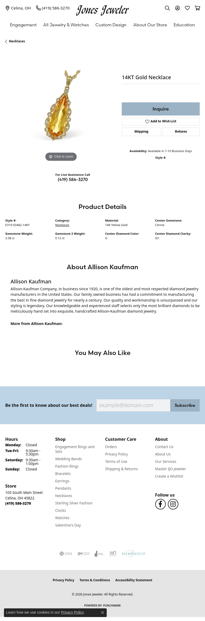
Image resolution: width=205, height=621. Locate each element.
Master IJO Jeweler (170, 468)
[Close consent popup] (102, 612)
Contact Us (164, 446)
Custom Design (110, 24)
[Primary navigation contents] (102, 24)
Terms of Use (116, 461)
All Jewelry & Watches (66, 24)
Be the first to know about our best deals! (48, 405)
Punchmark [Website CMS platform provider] (112, 605)
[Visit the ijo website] (83, 554)
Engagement (23, 24)
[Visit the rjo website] (113, 554)
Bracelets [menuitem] (63, 473)
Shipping (141, 131)
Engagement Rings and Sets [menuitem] (75, 449)
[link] (18, 8)
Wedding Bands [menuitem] (68, 458)
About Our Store (150, 24)
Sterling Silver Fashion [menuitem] (74, 502)
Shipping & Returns (121, 468)
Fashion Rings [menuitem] (67, 466)
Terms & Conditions (95, 580)
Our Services (166, 461)
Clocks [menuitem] (60, 510)
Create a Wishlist (169, 476)
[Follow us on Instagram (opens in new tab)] (173, 504)
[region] (60, 107)
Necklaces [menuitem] (63, 495)
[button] (167, 8)
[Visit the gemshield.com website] (133, 554)
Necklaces (17, 41)
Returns (181, 131)
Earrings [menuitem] (62, 480)
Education (184, 24)
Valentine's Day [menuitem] (68, 525)
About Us (163, 454)
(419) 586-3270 (73, 179)
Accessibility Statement (133, 580)
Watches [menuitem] (62, 517)
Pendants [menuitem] (63, 488)
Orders (111, 446)
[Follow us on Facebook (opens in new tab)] (160, 504)
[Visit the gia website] (66, 554)
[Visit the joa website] (99, 554)
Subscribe (185, 405)
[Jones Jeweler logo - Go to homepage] (102, 9)
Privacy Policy (116, 454)
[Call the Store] (18, 503)
